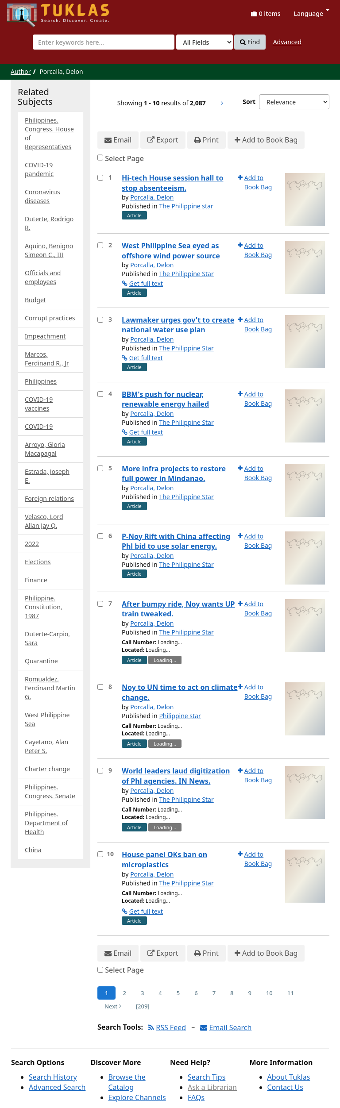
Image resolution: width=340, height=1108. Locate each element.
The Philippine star (186, 206)
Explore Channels (137, 1097)
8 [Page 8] (231, 993)
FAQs (196, 1097)
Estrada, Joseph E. (47, 476)
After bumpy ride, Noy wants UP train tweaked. (178, 609)
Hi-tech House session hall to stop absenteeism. (172, 183)
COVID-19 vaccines (39, 403)
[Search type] (204, 42)
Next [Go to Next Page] (112, 1006)
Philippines (41, 381)
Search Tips (206, 1077)
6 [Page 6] (195, 993)
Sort (249, 101)
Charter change (47, 769)
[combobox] (103, 42)
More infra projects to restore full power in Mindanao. (174, 474)
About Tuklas (288, 1077)
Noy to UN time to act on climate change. (180, 692)
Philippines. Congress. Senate (50, 791)
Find (250, 42)
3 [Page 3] (142, 993)
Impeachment (45, 336)
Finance (36, 580)
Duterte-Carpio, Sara (47, 638)
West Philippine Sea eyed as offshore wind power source (171, 251)
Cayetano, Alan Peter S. (46, 746)
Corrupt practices (50, 318)
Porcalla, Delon (152, 197)
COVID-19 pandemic (39, 169)
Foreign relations (49, 498)
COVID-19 (39, 426)
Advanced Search (57, 1087)
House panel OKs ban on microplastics (164, 859)
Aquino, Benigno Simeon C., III (49, 250)
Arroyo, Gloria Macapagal (45, 449)
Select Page (124, 158)
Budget (35, 300)
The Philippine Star (186, 273)
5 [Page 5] (178, 993)
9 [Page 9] (249, 993)
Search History (53, 1077)
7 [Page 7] (214, 993)
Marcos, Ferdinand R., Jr (47, 358)
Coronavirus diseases (42, 196)
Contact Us (285, 1087)
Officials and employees (43, 277)
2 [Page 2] (124, 993)
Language (311, 13)
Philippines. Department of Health (46, 823)
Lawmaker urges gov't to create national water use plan (178, 325)
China (33, 850)
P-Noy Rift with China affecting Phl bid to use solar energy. (176, 541)
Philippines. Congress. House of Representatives (49, 133)
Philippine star (180, 716)
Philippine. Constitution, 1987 (43, 607)
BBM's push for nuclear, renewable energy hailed (165, 399)
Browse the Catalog (127, 1082)
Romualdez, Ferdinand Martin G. (50, 688)
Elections (38, 562)
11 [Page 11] (290, 993)
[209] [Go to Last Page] (143, 1006)
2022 (32, 543)
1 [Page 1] (106, 993)
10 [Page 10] (269, 993)
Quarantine (41, 661)
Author (21, 71)
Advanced (287, 42)
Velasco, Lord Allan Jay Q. (44, 521)
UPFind (29, 11)
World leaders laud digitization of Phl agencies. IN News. (176, 776)
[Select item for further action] (100, 178)
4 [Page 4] (160, 993)
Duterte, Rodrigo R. (49, 223)
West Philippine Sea (47, 719)
